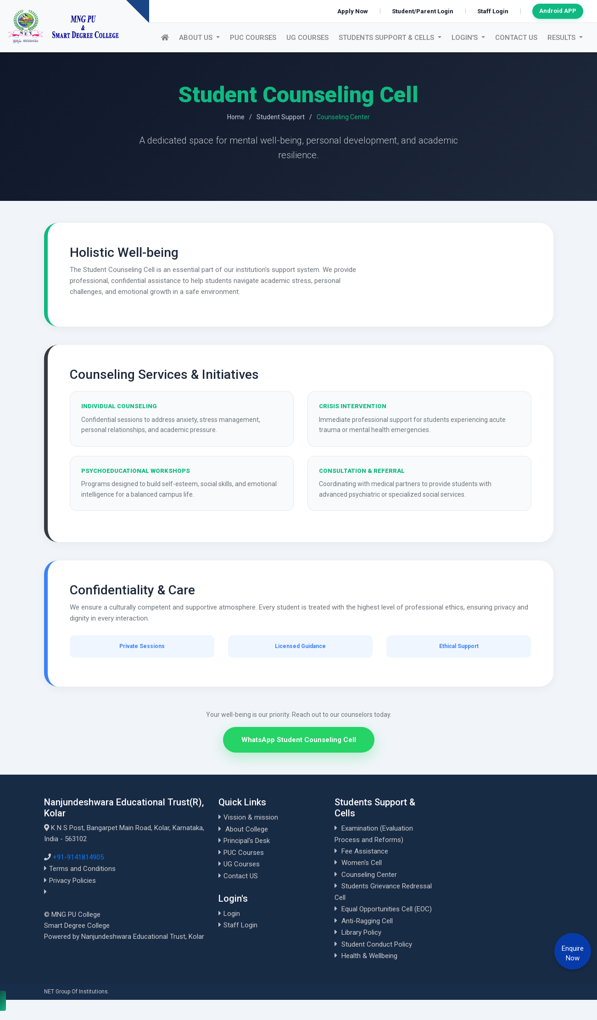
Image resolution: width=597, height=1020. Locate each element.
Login (231, 913)
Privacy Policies (72, 880)
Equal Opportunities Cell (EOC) (386, 909)
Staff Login (492, 11)
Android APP (557, 10)
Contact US (516, 37)
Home (236, 117)
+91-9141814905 (78, 857)
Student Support (281, 117)
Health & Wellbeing (369, 956)
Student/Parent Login (422, 11)
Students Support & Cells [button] (387, 37)
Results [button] (562, 37)
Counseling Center (369, 874)
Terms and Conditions (82, 869)
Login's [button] (466, 37)
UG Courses (307, 37)
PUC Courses (253, 37)
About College (246, 829)
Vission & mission (250, 817)
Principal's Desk (246, 841)
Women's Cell (361, 863)
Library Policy (361, 932)
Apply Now (352, 11)
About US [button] (196, 37)
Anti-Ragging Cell (367, 921)
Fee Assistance (364, 851)
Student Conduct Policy (376, 944)
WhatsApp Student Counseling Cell (298, 740)
